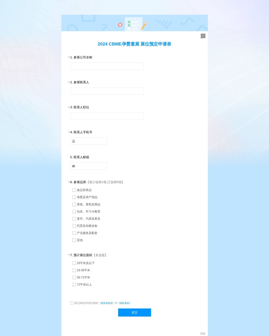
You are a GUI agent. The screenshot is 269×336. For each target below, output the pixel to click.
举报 (202, 333)
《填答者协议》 (106, 303)
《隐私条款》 (124, 303)
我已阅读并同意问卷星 (86, 303)
